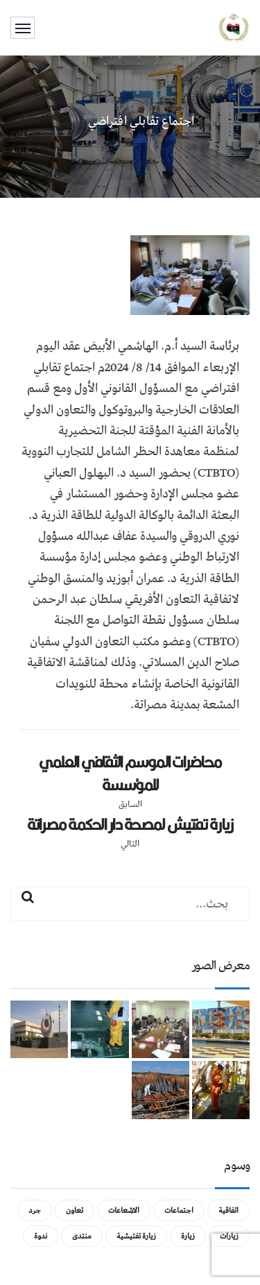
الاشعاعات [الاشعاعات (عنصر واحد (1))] (123, 1210)
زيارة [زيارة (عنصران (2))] (188, 1236)
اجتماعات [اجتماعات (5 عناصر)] (178, 1210)
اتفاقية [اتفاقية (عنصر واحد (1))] (228, 1210)
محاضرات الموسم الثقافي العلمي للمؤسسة (130, 773)
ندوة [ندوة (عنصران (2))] (40, 1236)
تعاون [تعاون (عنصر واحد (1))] (74, 1210)
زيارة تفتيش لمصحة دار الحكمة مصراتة (130, 824)
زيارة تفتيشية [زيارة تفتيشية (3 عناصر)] (136, 1236)
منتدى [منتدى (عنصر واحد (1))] (82, 1236)
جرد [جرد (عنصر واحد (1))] (34, 1210)
